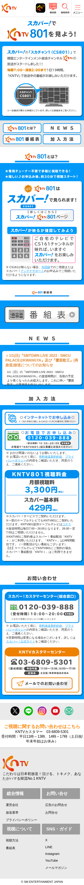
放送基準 (12, 812)
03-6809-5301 (57, 732)
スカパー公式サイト (20, 641)
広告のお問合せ (56, 805)
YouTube (51, 860)
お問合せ (51, 812)
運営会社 (12, 805)
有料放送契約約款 (50, 456)
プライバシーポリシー (21, 820)
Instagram (52, 854)
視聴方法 (12, 840)
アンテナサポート (32, 271)
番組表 (10, 848)
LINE (48, 847)
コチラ (66, 524)
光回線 (45, 267)
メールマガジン (56, 868)
